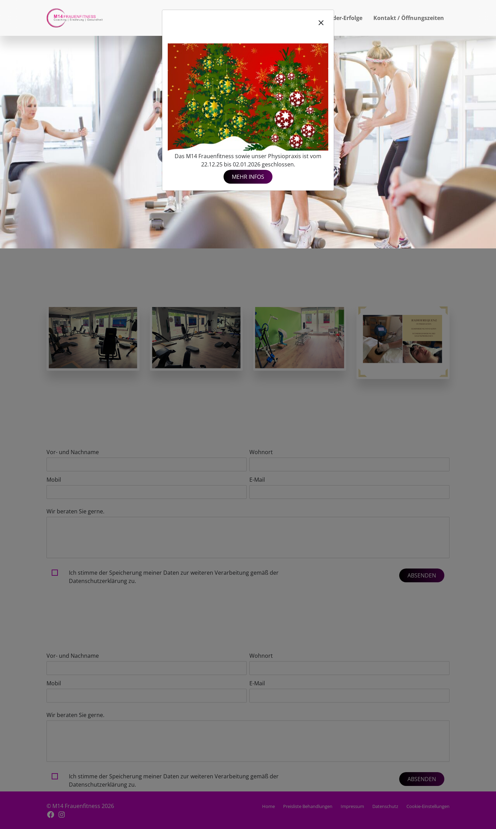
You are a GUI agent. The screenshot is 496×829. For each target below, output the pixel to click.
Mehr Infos (248, 177)
